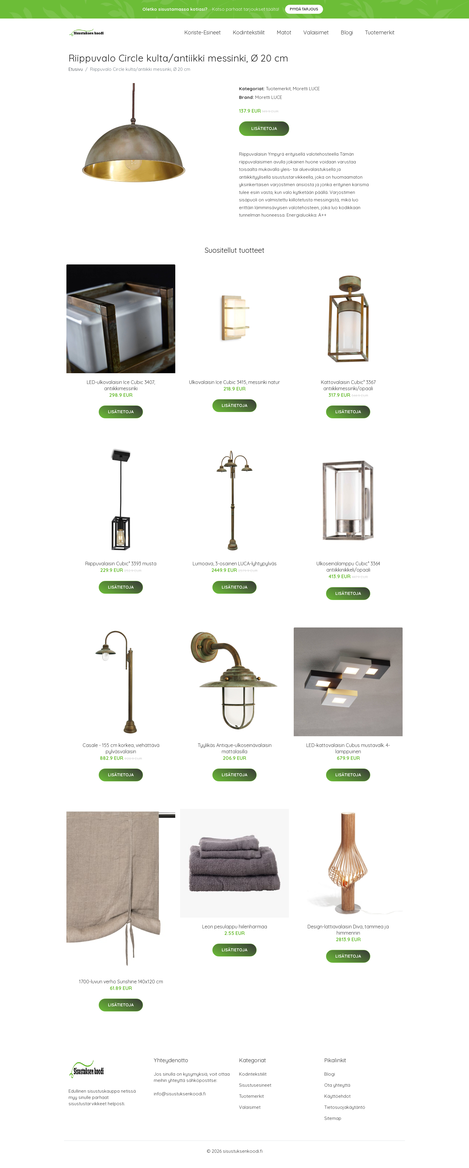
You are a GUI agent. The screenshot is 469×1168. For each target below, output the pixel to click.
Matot (284, 35)
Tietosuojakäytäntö (344, 1114)
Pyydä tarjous (304, 9)
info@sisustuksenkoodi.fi (180, 1100)
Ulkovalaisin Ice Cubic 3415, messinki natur (234, 389)
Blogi (347, 35)
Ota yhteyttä (337, 1091)
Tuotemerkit (380, 35)
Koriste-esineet (202, 35)
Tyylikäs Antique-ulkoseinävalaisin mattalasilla (235, 755)
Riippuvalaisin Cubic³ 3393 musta (120, 570)
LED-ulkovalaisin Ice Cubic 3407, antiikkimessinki (121, 392)
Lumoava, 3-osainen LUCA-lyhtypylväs (235, 570)
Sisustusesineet (255, 1091)
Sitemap (332, 1125)
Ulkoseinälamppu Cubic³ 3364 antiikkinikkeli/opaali (348, 573)
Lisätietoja (264, 135)
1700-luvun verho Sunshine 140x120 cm (121, 988)
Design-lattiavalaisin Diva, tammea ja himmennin (348, 936)
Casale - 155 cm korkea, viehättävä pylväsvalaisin (121, 755)
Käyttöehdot (337, 1103)
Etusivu (75, 76)
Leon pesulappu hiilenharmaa (234, 933)
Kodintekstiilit (249, 35)
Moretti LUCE (306, 95)
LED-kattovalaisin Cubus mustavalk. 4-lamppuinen (348, 755)
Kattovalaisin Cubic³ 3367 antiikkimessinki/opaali (348, 392)
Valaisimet (316, 35)
